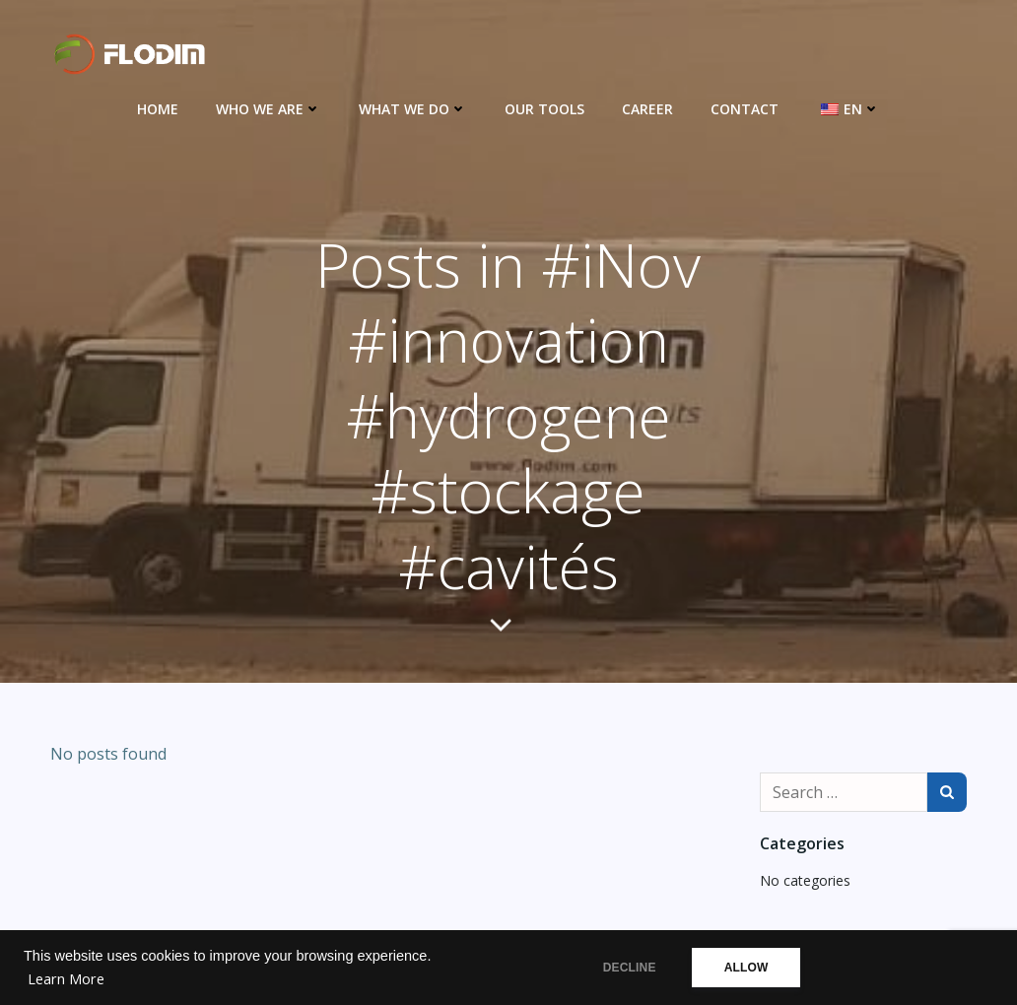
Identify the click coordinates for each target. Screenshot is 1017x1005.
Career (647, 109)
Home (157, 109)
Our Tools (544, 109)
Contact (745, 109)
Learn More (66, 979)
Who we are (268, 109)
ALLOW (750, 967)
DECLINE (628, 967)
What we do (413, 109)
